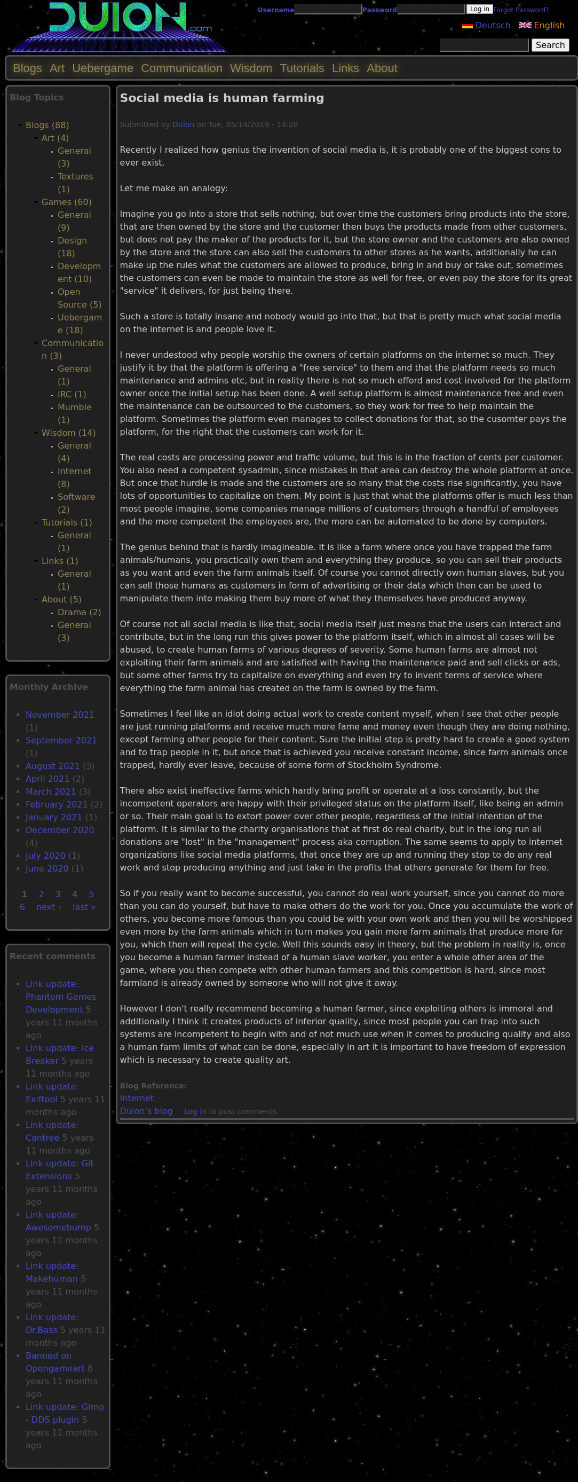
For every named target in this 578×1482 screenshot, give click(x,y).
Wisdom (251, 68)
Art (57, 68)
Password (379, 10)
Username (276, 10)
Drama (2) (79, 612)
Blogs (27, 68)
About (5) (62, 599)
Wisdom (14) (69, 433)
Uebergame (102, 68)
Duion (183, 124)
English (542, 25)
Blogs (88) (47, 125)
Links (345, 68)
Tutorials (302, 68)
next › (48, 907)
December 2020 (60, 830)
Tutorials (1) (67, 522)
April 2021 (47, 779)
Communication (182, 68)
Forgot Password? (521, 10)
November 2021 (60, 715)
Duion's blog (146, 1111)
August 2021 (53, 766)
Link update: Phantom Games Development (61, 997)
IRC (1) (72, 394)
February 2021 (57, 804)
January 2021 (54, 817)
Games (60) (67, 202)
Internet (137, 1098)
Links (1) (60, 561)
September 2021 (61, 740)
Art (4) (55, 138)
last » (84, 907)
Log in (195, 1111)
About (382, 68)
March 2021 (51, 792)
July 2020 (46, 856)
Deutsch (486, 25)
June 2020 (47, 869)
